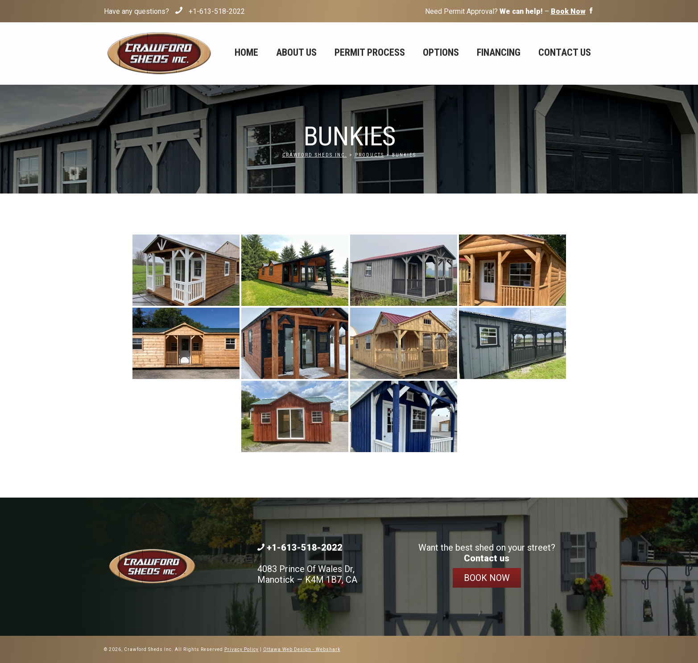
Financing (498, 52)
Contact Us (564, 52)
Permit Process (370, 52)
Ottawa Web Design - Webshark (301, 649)
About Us (296, 52)
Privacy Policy (241, 649)
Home (246, 52)
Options (441, 52)
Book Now (487, 577)
